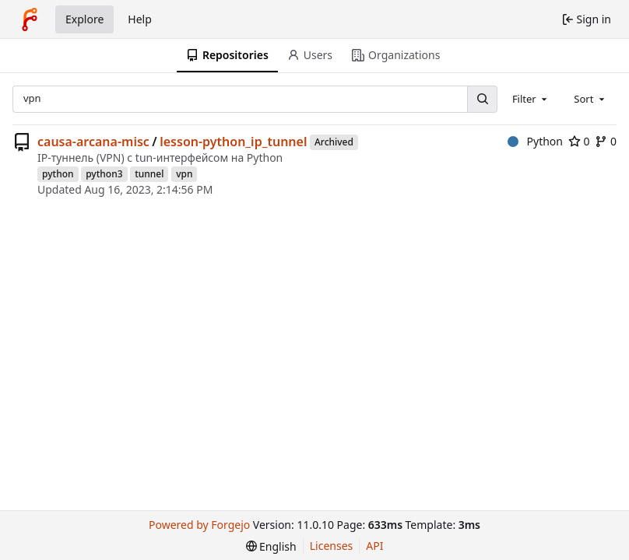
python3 (104, 173)
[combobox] (531, 99)
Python (535, 141)
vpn (184, 173)
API (374, 545)
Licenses (331, 545)
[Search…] (482, 99)
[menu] (271, 546)
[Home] (29, 19)
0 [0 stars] (579, 141)
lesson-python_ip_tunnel (233, 141)
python (58, 173)
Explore (84, 19)
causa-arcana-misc (93, 141)
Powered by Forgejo (199, 524)
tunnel (149, 173)
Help (140, 19)
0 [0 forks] (606, 141)
